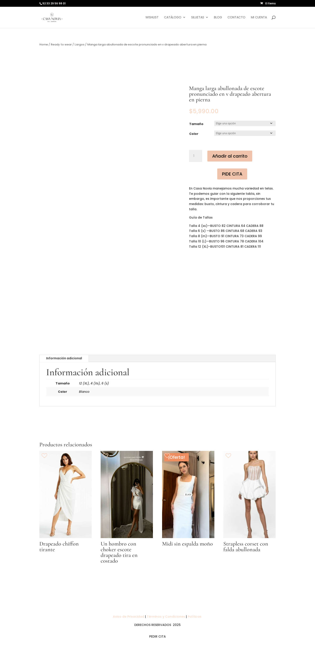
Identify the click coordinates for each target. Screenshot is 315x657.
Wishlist (152, 17)
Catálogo (172, 17)
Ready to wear (61, 44)
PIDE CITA (232, 174)
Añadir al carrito (229, 156)
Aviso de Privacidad (129, 616)
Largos (79, 44)
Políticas (195, 616)
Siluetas (197, 17)
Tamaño (196, 124)
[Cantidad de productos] (195, 156)
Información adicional (64, 358)
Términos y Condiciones (166, 616)
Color (193, 134)
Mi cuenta (259, 17)
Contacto (236, 17)
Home (43, 44)
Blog (218, 17)
